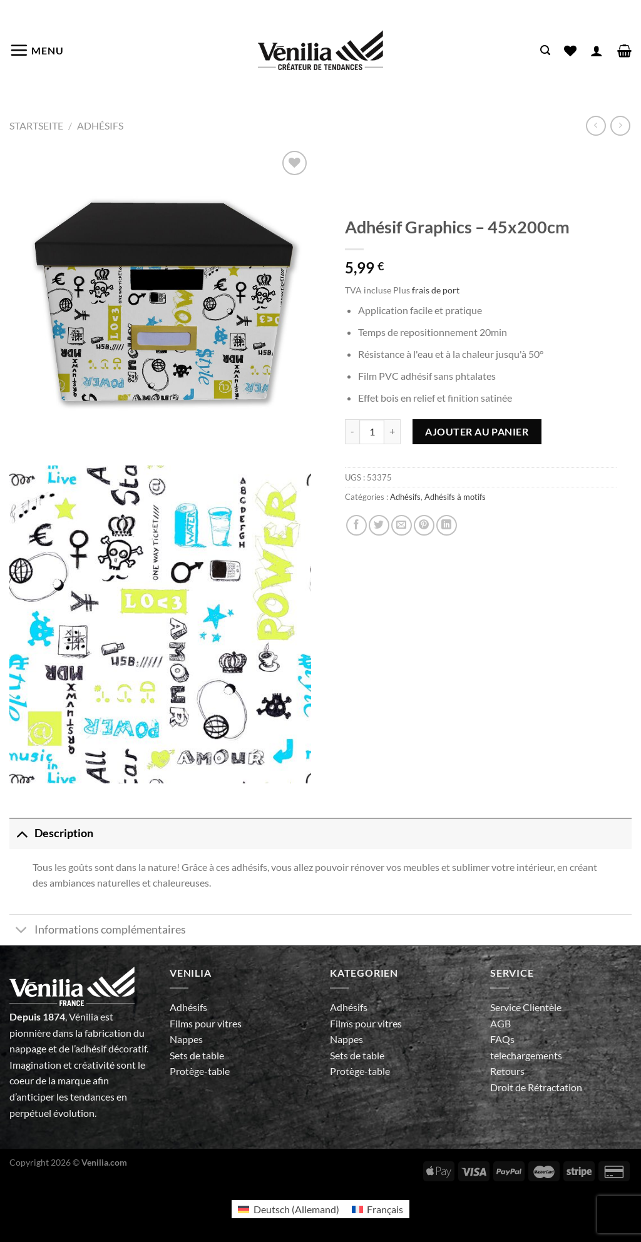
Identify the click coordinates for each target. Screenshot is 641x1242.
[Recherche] (545, 50)
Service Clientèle (526, 1007)
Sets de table (197, 1055)
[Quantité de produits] (371, 431)
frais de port (435, 290)
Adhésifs (100, 125)
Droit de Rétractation (536, 1087)
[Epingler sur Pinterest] (424, 525)
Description (51, 833)
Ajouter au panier (476, 431)
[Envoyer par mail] (401, 525)
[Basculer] (21, 833)
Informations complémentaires (97, 931)
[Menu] (36, 50)
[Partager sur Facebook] (356, 525)
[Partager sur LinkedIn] (446, 525)
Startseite (36, 125)
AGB (500, 1023)
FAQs (502, 1039)
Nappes (186, 1039)
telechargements (526, 1055)
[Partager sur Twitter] (379, 525)
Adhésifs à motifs (455, 497)
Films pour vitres (206, 1023)
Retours (507, 1071)
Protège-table (200, 1071)
